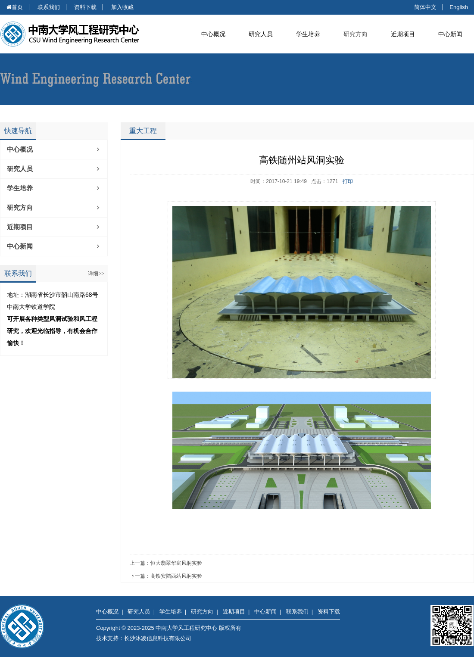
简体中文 (425, 7)
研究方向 (355, 34)
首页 (14, 7)
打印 (348, 181)
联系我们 (48, 7)
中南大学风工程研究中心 (77, 34)
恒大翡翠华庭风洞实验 (176, 563)
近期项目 (20, 226)
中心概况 (20, 149)
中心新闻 (20, 246)
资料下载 (85, 7)
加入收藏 (122, 7)
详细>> (96, 274)
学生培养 (20, 188)
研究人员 (20, 168)
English (458, 7)
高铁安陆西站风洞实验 (176, 576)
